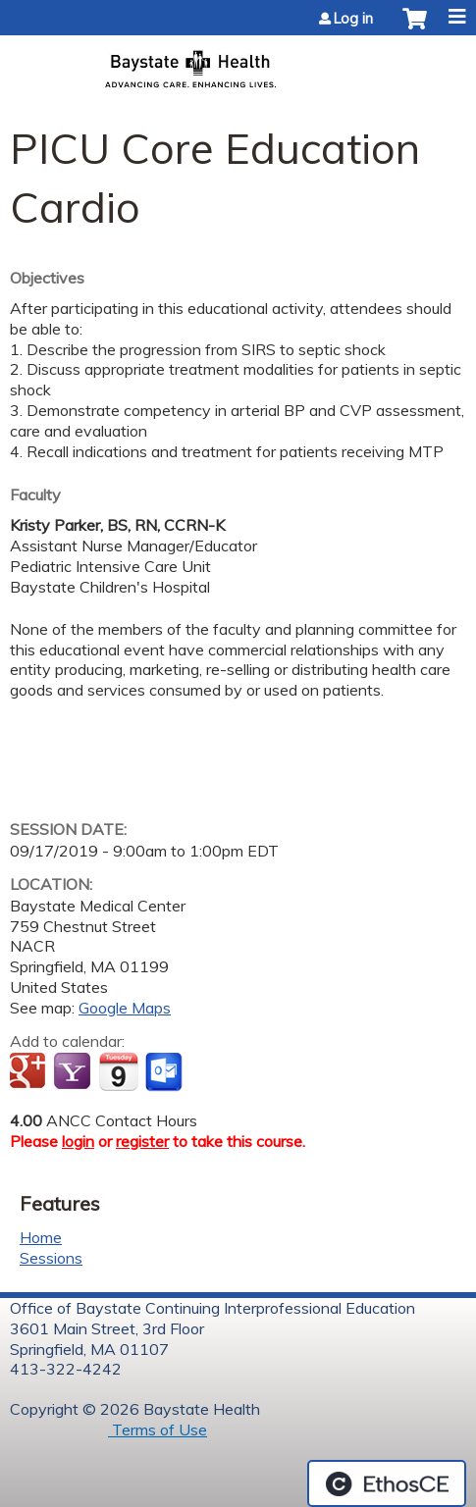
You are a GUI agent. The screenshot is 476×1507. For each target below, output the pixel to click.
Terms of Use (157, 1429)
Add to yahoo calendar (74, 1072)
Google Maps (125, 1007)
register (142, 1141)
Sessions (51, 1258)
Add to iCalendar (118, 1071)
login (78, 1141)
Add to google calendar (30, 1072)
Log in (353, 19)
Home (41, 1237)
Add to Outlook (165, 1072)
